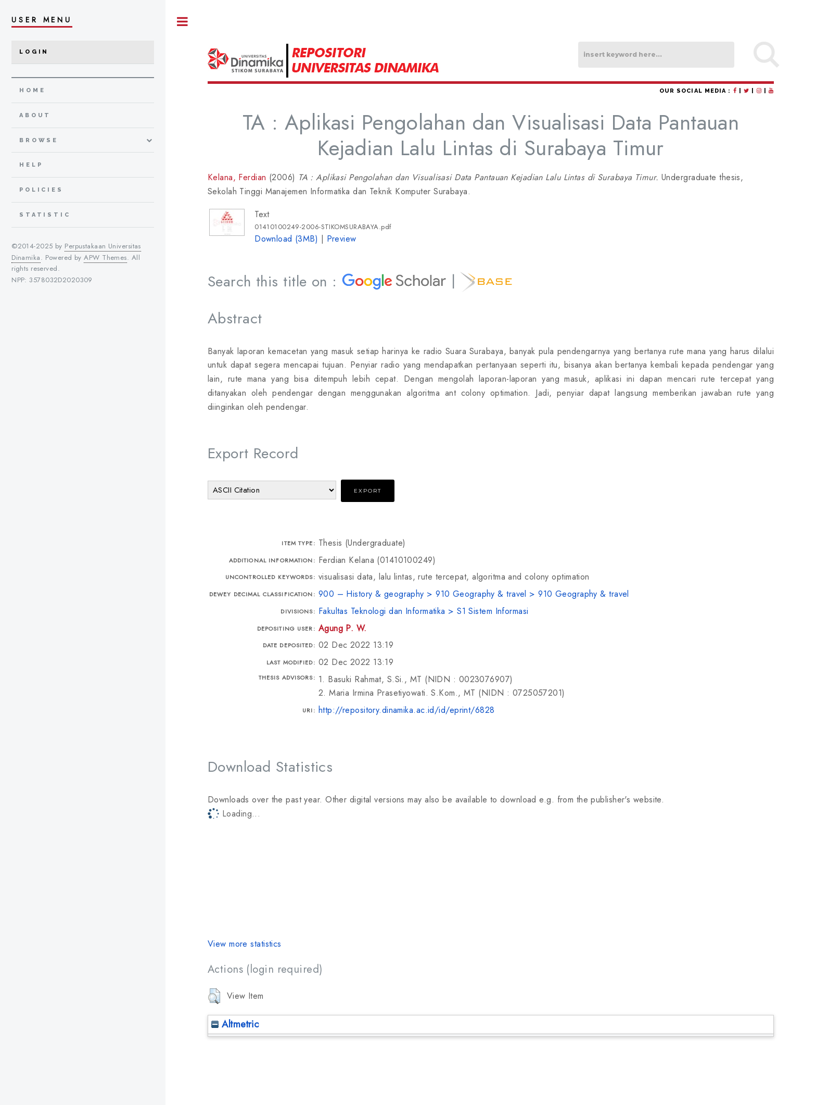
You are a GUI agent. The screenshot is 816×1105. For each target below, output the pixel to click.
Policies (41, 189)
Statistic (45, 214)
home (32, 90)
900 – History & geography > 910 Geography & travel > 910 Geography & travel (473, 594)
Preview (341, 239)
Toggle (182, 21)
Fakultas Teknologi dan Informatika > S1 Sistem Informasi (423, 611)
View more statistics (245, 944)
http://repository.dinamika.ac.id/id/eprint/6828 (406, 710)
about (35, 115)
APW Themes (105, 257)
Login (34, 51)
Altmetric (235, 1024)
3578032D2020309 (61, 280)
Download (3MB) (286, 239)
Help (31, 164)
